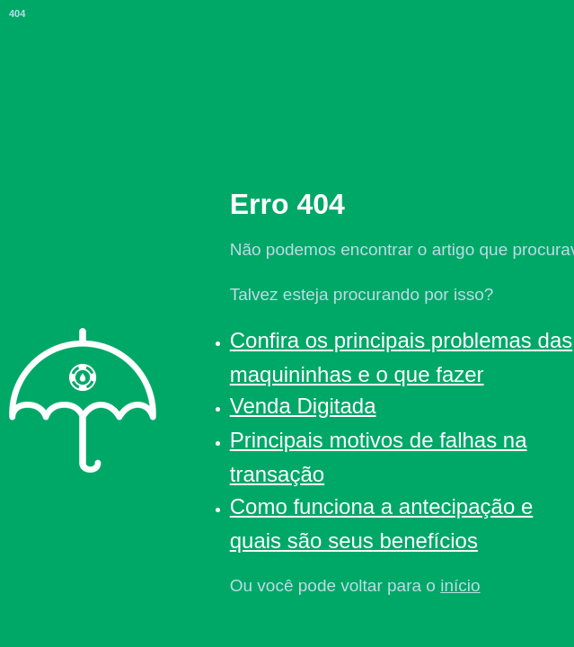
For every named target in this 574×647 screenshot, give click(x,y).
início (460, 585)
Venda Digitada (303, 406)
